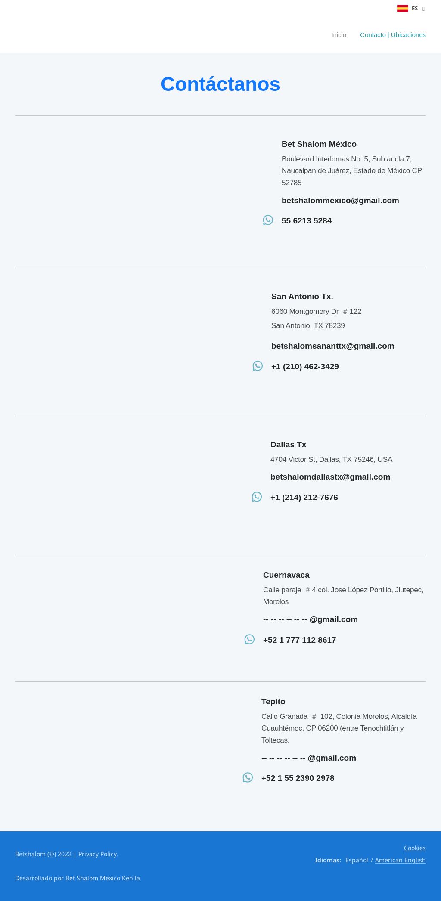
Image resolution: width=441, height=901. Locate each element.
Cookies (415, 848)
